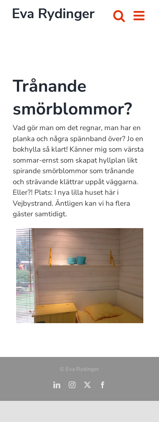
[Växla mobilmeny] (140, 15)
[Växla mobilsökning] (119, 15)
